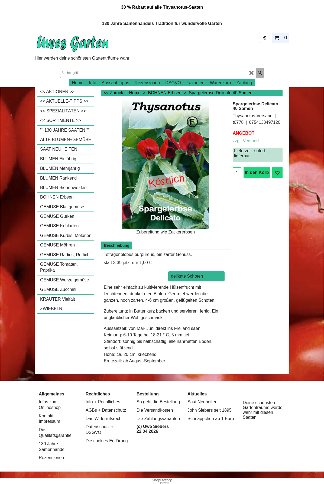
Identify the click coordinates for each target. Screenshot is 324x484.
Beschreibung (116, 245)
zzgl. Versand (246, 140)
